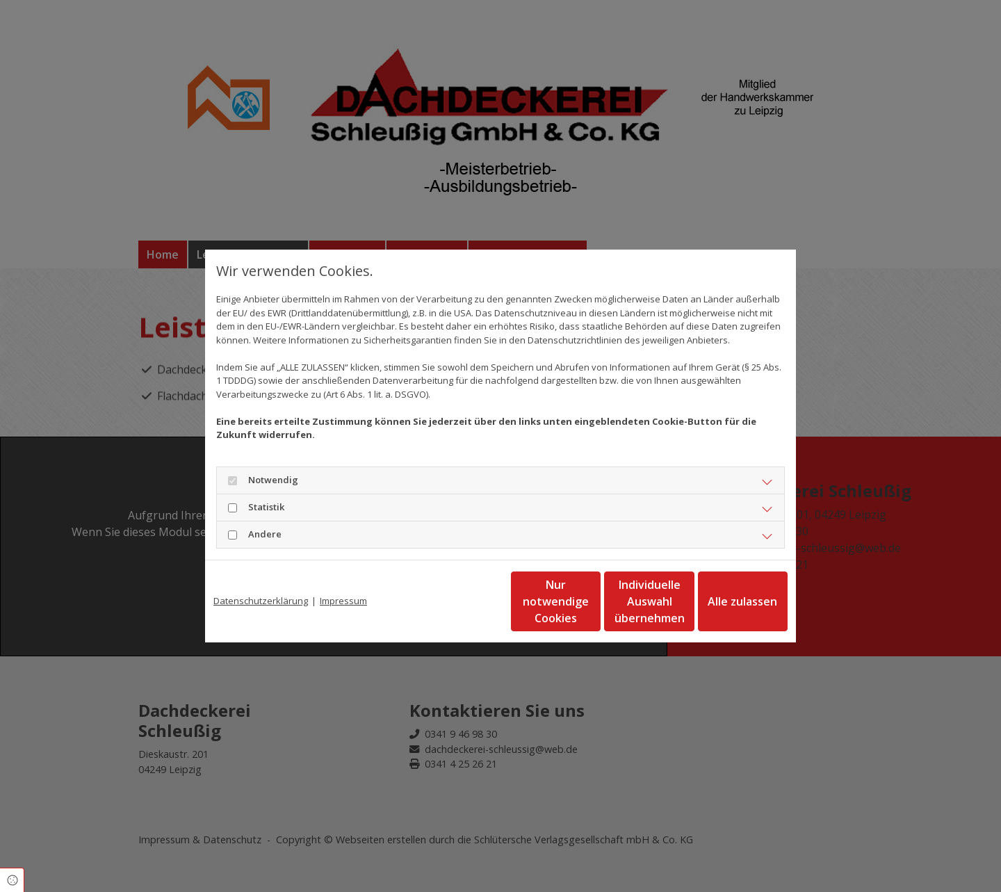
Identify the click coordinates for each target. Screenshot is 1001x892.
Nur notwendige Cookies (459, 601)
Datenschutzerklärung (260, 600)
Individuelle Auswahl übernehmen (591, 601)
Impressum (343, 600)
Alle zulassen (723, 601)
